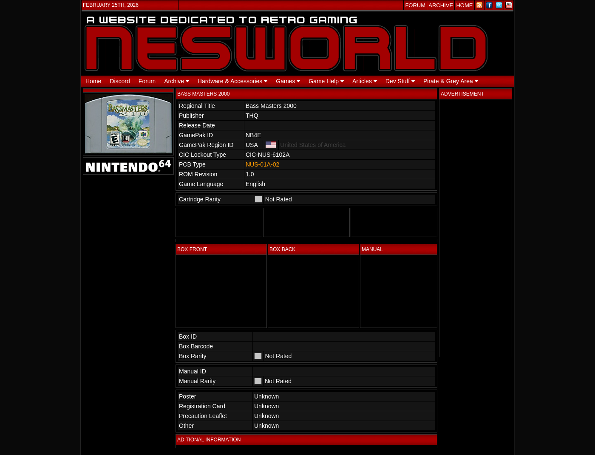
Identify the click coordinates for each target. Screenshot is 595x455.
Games (288, 81)
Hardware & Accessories (232, 81)
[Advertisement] (476, 228)
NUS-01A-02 (262, 164)
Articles (364, 81)
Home (93, 81)
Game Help (326, 81)
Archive (176, 81)
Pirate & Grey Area (450, 81)
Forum (147, 81)
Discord (120, 81)
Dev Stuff (400, 81)
